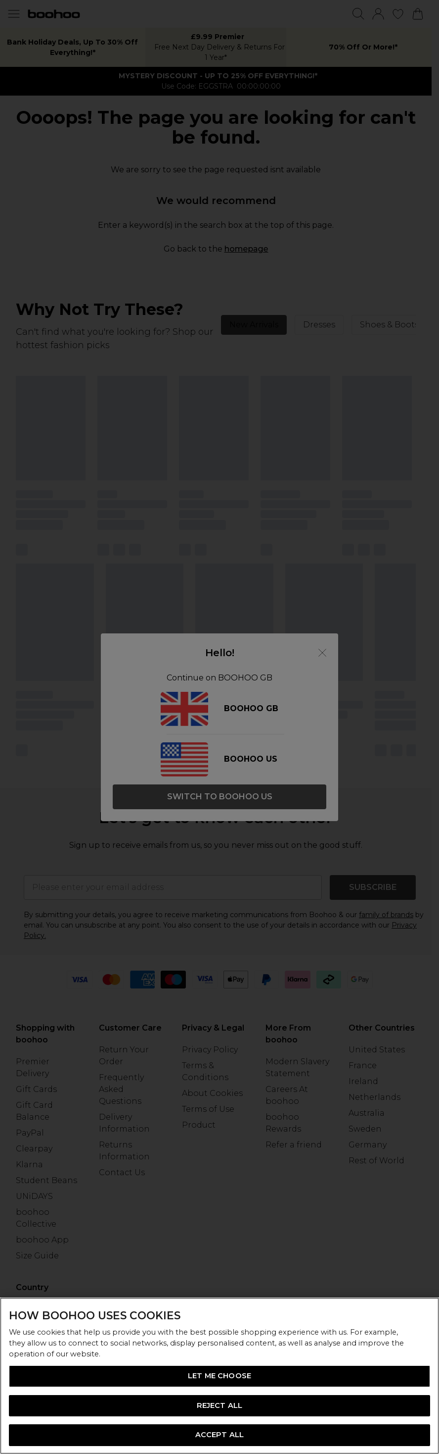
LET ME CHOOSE (219, 1375)
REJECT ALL (219, 1405)
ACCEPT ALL (219, 1434)
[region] (219, 1376)
